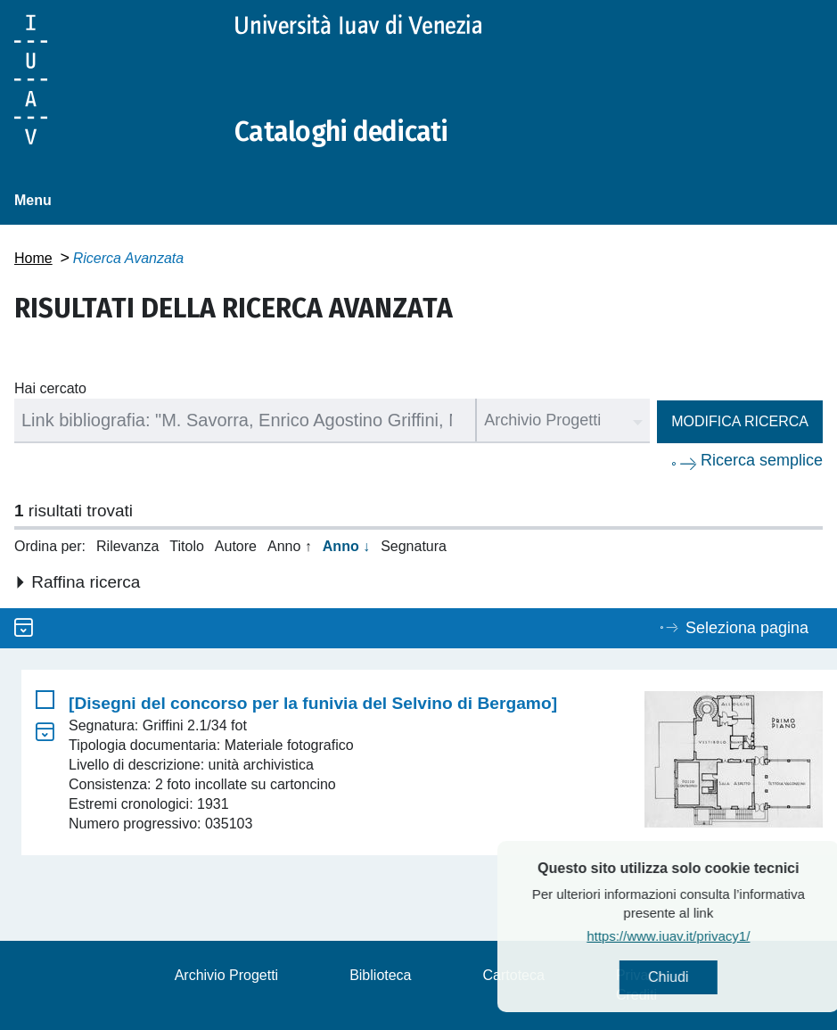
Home (33, 258)
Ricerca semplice (762, 460)
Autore (236, 546)
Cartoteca (514, 975)
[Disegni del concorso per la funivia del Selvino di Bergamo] (313, 703)
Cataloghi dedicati (341, 132)
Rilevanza (127, 546)
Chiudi (708, 977)
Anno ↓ (346, 546)
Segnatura (414, 546)
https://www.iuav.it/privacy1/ (708, 935)
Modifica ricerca (739, 421)
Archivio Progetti (227, 975)
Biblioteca (380, 975)
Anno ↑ (289, 546)
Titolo (186, 546)
